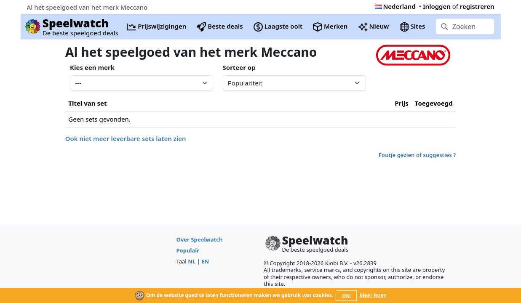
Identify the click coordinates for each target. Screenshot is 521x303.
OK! (346, 296)
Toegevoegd (434, 103)
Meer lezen (373, 295)
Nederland (395, 6)
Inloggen (437, 6)
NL (191, 261)
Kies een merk (92, 67)
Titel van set (87, 103)
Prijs (402, 103)
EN (205, 261)
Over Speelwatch (199, 239)
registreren (477, 6)
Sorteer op (239, 67)
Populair (187, 250)
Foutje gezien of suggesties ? (417, 155)
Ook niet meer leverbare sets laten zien (125, 138)
